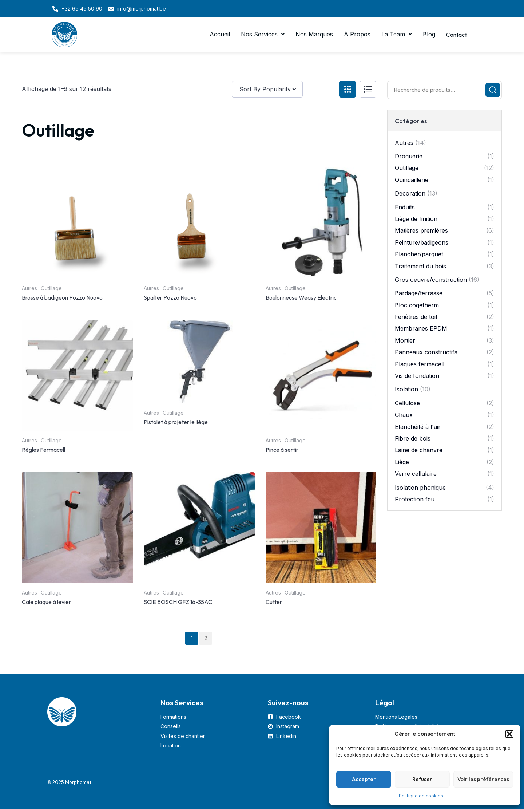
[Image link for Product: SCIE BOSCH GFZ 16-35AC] (199, 527)
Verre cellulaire (416, 473)
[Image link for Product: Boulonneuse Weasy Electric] (321, 223)
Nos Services (260, 34)
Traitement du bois (420, 266)
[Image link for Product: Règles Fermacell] (77, 375)
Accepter (364, 779)
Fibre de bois (412, 438)
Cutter (274, 601)
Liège (402, 462)
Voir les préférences (483, 779)
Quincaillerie (411, 179)
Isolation (406, 389)
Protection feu (414, 499)
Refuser (422, 779)
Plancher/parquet (419, 254)
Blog (426, 34)
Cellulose (407, 403)
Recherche (492, 90)
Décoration (410, 193)
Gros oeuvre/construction (431, 279)
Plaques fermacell (419, 364)
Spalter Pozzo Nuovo (170, 297)
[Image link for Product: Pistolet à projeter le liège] (199, 361)
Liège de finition (416, 218)
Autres (29, 288)
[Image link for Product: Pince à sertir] (321, 375)
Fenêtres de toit (416, 316)
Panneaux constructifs (426, 352)
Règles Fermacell (43, 449)
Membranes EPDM (421, 328)
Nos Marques (311, 34)
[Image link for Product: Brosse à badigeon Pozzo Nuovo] (77, 223)
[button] (509, 734)
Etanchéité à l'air (418, 426)
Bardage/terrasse (418, 293)
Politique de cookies (421, 795)
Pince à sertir (282, 449)
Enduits (405, 207)
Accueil (217, 34)
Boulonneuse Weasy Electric (301, 297)
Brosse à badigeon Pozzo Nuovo (62, 297)
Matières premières (421, 230)
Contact (455, 34)
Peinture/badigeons (421, 242)
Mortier (405, 340)
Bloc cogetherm (417, 305)
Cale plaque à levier (46, 601)
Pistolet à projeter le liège (176, 422)
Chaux (404, 414)
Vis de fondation (417, 375)
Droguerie (408, 156)
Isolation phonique (420, 487)
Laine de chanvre (418, 450)
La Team (394, 34)
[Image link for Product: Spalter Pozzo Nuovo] (199, 223)
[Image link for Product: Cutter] (321, 527)
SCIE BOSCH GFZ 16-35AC (178, 601)
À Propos (354, 34)
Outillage (51, 288)
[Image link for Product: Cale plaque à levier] (77, 527)
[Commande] (283, 89)
